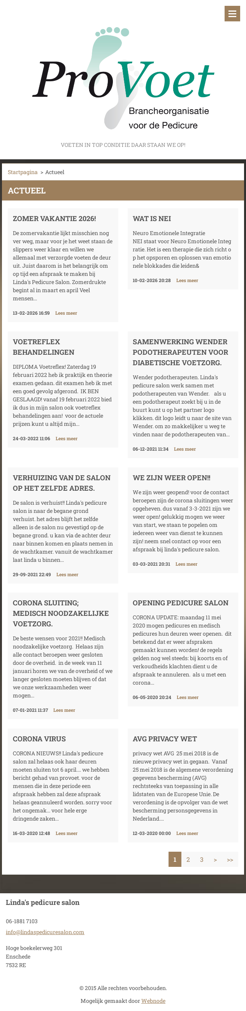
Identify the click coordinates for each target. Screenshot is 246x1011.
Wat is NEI (152, 218)
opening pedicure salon (180, 602)
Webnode (153, 1000)
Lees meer (66, 313)
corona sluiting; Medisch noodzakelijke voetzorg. (61, 613)
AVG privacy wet (165, 738)
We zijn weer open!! (171, 477)
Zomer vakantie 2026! (54, 218)
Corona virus (39, 738)
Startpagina (23, 172)
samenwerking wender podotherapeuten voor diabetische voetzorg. (180, 352)
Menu (232, 13)
